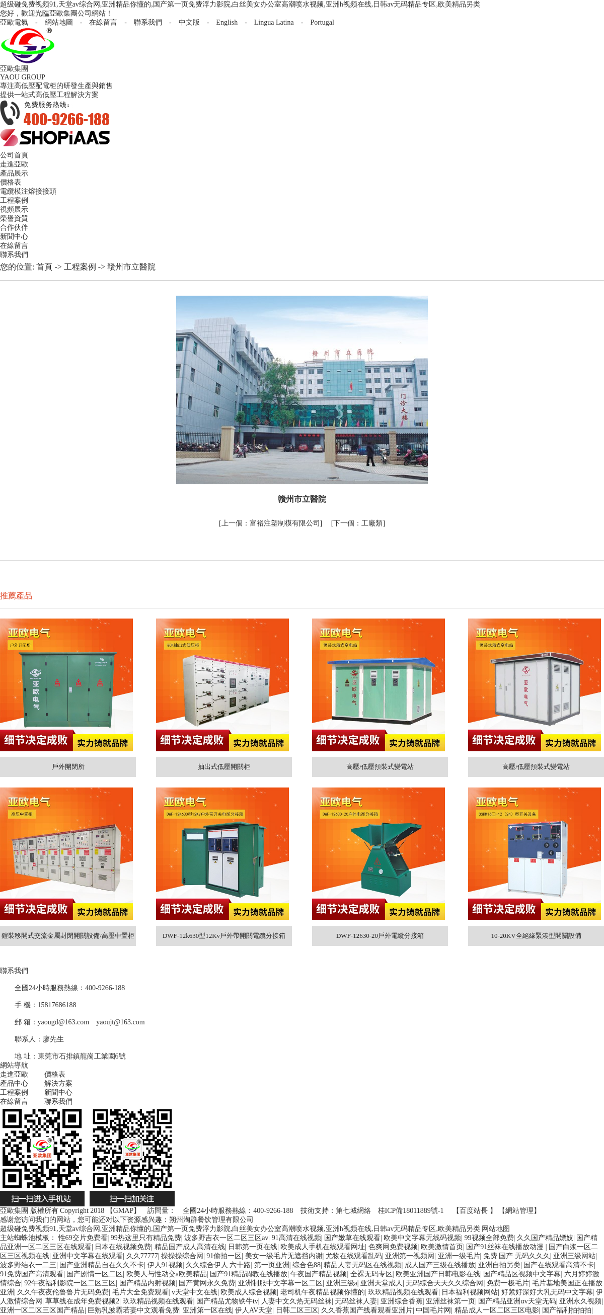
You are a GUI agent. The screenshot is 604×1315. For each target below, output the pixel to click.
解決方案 (58, 1083)
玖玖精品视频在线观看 (403, 1292)
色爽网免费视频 (393, 1247)
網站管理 (519, 1210)
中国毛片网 (433, 1310)
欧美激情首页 (442, 1247)
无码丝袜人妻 (356, 1301)
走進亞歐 (14, 164)
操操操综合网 (182, 1256)
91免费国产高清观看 (31, 1274)
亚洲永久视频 (580, 1301)
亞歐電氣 (14, 22)
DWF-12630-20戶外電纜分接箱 (380, 935)
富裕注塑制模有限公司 (270, 523)
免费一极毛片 (508, 1283)
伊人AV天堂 (253, 1310)
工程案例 (14, 200)
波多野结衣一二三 (28, 1265)
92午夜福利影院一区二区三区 (70, 1283)
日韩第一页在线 (252, 1247)
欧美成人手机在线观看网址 (322, 1247)
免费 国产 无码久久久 (516, 1256)
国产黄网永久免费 (207, 1283)
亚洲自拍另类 (499, 1265)
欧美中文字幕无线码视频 (422, 1238)
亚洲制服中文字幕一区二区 (280, 1283)
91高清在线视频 (296, 1238)
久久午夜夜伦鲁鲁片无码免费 (63, 1292)
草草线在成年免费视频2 (82, 1301)
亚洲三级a (341, 1283)
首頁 (44, 266)
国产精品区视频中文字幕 (522, 1274)
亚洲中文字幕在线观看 (87, 1256)
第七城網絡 (353, 1210)
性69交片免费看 (83, 1238)
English (227, 22)
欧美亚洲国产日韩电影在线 (438, 1274)
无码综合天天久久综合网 (444, 1283)
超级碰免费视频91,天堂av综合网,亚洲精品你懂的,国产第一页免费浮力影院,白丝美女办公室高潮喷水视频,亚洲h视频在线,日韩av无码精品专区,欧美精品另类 (240, 4)
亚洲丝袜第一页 (450, 1301)
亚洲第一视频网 (409, 1256)
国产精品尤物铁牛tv (227, 1301)
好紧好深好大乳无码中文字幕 (547, 1292)
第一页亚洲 (271, 1265)
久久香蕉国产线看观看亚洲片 (367, 1310)
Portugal (322, 22)
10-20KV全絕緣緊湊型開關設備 (536, 935)
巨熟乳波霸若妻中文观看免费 (133, 1310)
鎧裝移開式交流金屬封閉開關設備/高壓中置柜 (68, 935)
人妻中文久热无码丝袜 (296, 1301)
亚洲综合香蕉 (402, 1301)
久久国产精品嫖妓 (545, 1238)
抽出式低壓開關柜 (224, 766)
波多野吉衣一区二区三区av (226, 1238)
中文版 (189, 22)
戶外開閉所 (68, 766)
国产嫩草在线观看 (352, 1238)
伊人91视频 (165, 1265)
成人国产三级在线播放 (440, 1265)
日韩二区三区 (297, 1310)
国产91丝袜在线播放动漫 (506, 1247)
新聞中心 (14, 236)
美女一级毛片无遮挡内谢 (284, 1256)
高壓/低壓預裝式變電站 (380, 766)
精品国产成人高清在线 (190, 1247)
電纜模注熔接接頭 (28, 191)
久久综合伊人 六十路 (218, 1265)
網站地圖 (59, 22)
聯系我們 (148, 22)
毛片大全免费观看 (140, 1292)
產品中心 (14, 1083)
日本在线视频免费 (123, 1247)
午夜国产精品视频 (318, 1274)
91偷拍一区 (224, 1256)
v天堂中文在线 (194, 1292)
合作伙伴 (14, 227)
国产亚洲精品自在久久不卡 (101, 1265)
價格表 (10, 182)
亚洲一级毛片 (459, 1256)
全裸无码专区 (371, 1274)
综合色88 (306, 1265)
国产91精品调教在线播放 (248, 1274)
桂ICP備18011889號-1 (411, 1210)
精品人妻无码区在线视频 (362, 1265)
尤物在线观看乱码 (354, 1256)
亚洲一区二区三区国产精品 (42, 1310)
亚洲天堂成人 (381, 1283)
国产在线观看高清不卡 (558, 1265)
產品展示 (14, 173)
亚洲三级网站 (574, 1256)
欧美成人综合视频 (248, 1292)
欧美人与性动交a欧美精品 (166, 1274)
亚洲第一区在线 (207, 1310)
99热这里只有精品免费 (146, 1238)
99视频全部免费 (489, 1238)
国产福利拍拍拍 (566, 1310)
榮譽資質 (14, 218)
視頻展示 (14, 209)
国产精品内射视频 (147, 1283)
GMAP (123, 1210)
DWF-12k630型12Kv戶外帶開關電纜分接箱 (224, 935)
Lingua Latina (274, 22)
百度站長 (474, 1210)
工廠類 (358, 523)
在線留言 (103, 22)
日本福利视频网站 (469, 1292)
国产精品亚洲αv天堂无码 (517, 1301)
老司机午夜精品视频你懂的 (322, 1292)
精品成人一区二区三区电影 (497, 1310)
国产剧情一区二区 (94, 1274)
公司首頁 (14, 155)
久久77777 (142, 1256)
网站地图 (496, 1229)
